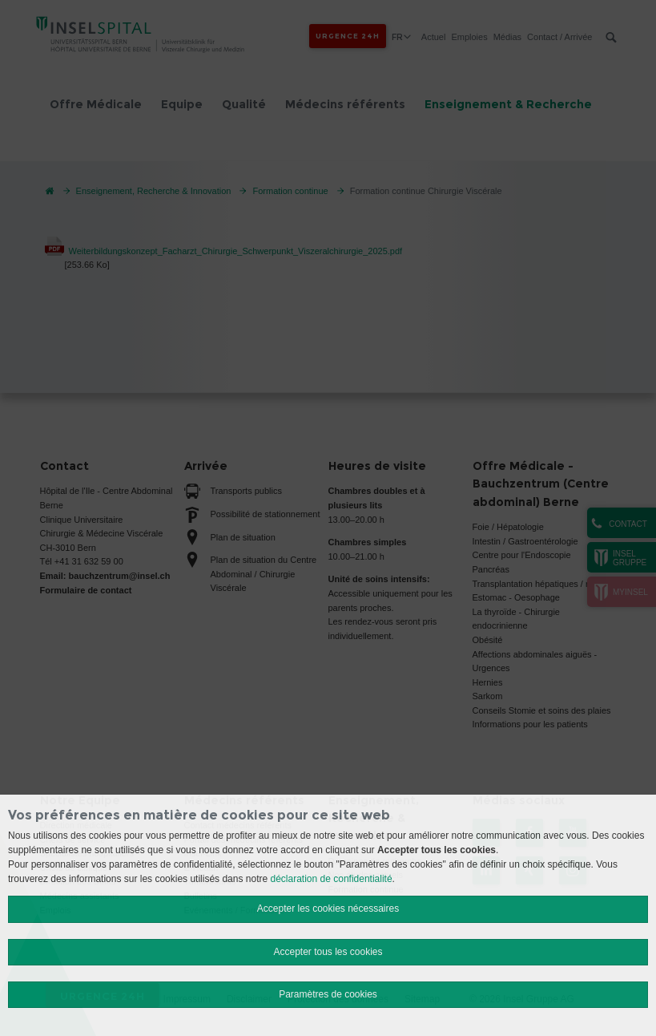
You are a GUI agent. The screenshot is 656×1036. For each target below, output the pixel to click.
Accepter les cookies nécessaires (328, 908)
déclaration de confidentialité (331, 878)
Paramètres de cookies (328, 994)
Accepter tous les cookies (327, 951)
